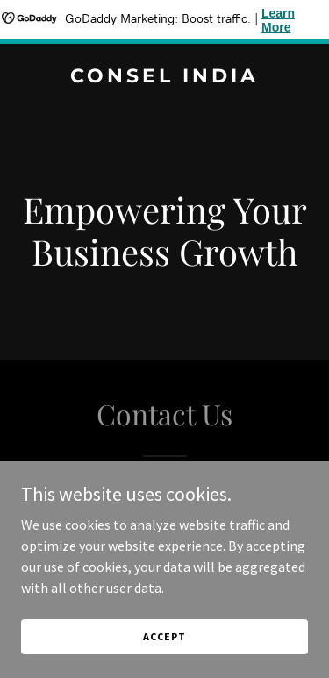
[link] (164, 77)
